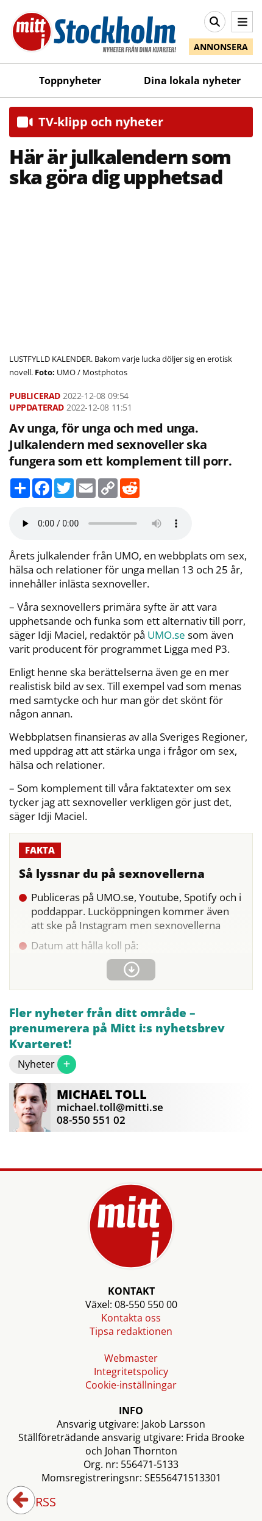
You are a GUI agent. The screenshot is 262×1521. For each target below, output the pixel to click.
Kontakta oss (131, 1318)
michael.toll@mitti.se (110, 1107)
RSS (37, 1503)
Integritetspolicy (131, 1371)
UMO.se (166, 635)
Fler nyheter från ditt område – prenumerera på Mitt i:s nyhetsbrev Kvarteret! (117, 1028)
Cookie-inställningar (131, 1385)
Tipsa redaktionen (131, 1331)
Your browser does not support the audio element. (100, 523)
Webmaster (131, 1358)
